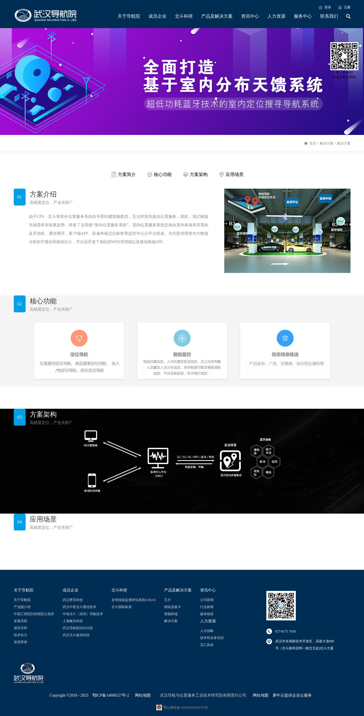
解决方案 (326, 143)
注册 (347, 7)
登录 (327, 7)
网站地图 (142, 695)
